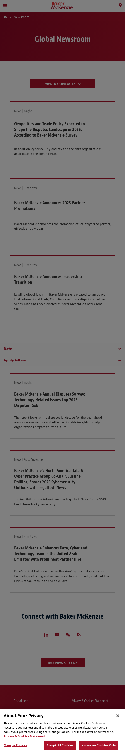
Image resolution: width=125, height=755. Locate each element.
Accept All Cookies (60, 745)
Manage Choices (15, 745)
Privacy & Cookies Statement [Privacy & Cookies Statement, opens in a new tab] (24, 736)
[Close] (118, 716)
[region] (62, 732)
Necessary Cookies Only (98, 745)
